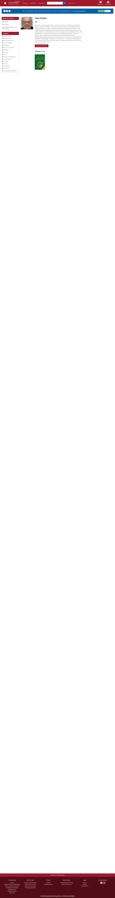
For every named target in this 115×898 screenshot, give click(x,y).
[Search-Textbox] (55, 3)
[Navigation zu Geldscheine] (10, 45)
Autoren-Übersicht (67, 884)
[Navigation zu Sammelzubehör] (10, 59)
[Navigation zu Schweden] (10, 61)
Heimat (24, 3)
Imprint (85, 882)
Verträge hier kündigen (12, 887)
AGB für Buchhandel (30, 884)
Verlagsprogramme (30, 887)
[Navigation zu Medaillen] (10, 50)
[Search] (64, 3)
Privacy (85, 884)
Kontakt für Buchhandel (30, 882)
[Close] (101, 11)
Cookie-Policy (84, 886)
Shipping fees (12, 889)
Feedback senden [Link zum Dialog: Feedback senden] (12, 891)
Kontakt (12, 882)
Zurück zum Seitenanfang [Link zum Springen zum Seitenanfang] (57, 875)
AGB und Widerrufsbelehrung (12, 884)
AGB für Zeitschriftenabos (12, 886)
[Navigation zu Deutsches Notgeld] (10, 43)
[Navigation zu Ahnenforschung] (10, 38)
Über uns (71, 3)
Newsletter (41, 3)
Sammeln (32, 3)
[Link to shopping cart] (100, 3)
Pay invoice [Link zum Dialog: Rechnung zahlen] (12, 892)
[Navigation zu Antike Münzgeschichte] (10, 41)
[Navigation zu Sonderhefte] (10, 66)
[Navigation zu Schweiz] (10, 64)
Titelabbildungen (48, 884)
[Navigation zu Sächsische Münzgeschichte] (10, 57)
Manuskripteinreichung (66, 882)
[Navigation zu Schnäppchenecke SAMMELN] (10, 71)
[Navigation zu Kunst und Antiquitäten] (10, 47)
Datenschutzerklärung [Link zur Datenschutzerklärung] (80, 11)
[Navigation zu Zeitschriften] (10, 68)
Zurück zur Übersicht (41, 46)
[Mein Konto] (108, 3)
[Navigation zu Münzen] (10, 52)
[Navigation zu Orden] (10, 54)
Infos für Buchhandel (30, 886)
